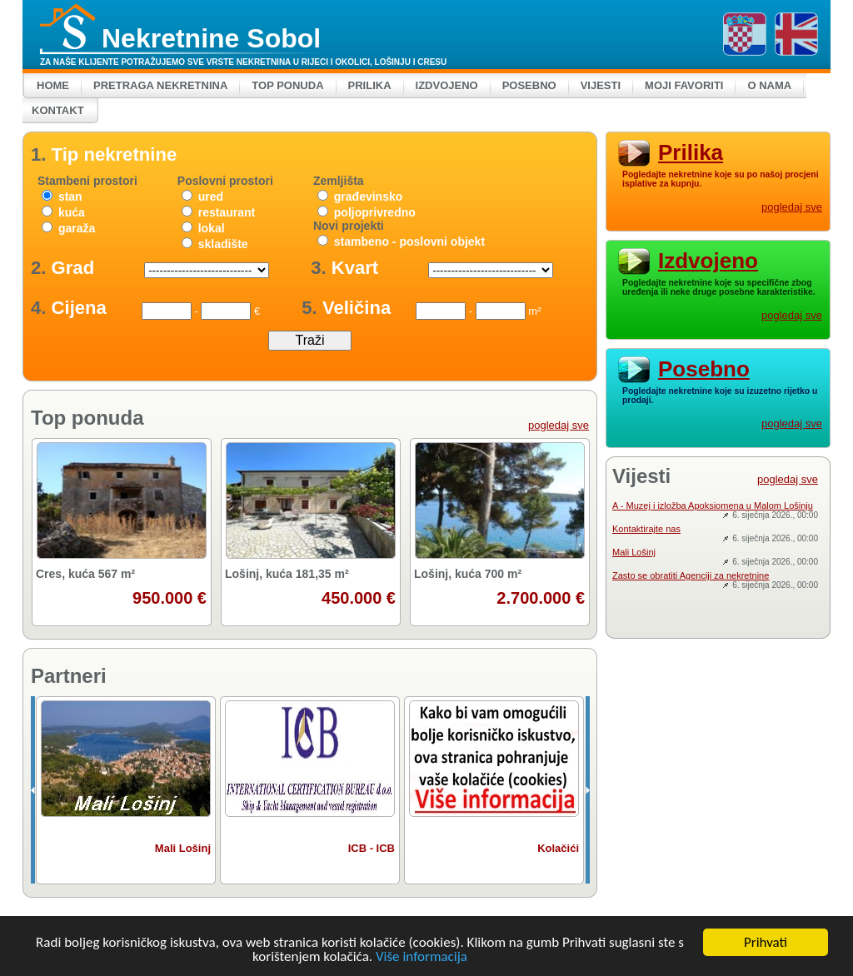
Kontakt (58, 110)
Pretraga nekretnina (160, 85)
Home (53, 85)
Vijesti (601, 85)
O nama (769, 85)
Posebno (529, 85)
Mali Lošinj (634, 552)
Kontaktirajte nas (646, 529)
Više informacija (421, 957)
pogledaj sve (558, 425)
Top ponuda (287, 85)
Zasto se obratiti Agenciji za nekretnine (690, 575)
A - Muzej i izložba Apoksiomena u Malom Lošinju (712, 505)
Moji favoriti (684, 85)
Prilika (370, 85)
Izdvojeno (447, 85)
